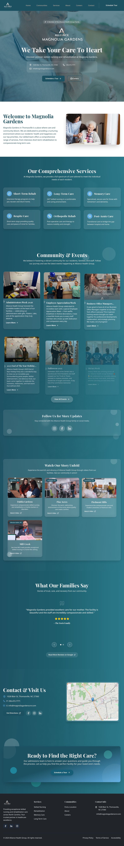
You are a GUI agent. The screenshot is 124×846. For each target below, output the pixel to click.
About (67, 5)
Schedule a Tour (53, 79)
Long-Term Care (40, 819)
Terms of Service (102, 838)
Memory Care (39, 815)
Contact (91, 5)
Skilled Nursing (40, 807)
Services (56, 5)
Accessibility (116, 838)
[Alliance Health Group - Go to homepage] (7, 5)
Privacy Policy (88, 838)
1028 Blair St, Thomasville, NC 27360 (18, 696)
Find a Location (70, 807)
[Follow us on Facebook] (23, 713)
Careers (79, 5)
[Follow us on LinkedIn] (35, 713)
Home (28, 5)
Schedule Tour (111, 5)
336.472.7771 (70, 65)
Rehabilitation (39, 811)
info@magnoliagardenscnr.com (43, 69)
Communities (41, 5)
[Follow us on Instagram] (29, 713)
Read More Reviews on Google (62, 657)
